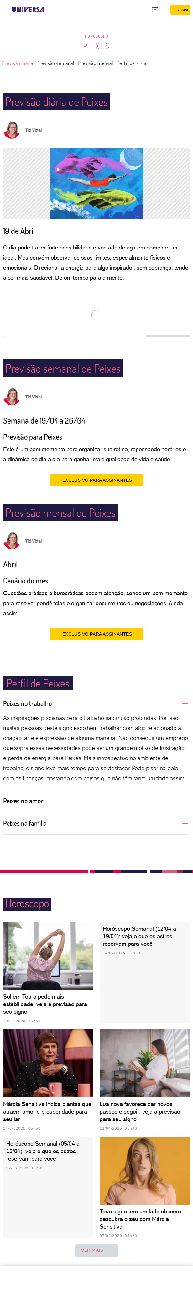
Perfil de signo (132, 63)
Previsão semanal (55, 63)
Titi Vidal (33, 130)
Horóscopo (96, 36)
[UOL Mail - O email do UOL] (155, 10)
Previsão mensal (95, 63)
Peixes (96, 46)
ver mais (96, 1250)
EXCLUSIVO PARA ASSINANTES (97, 480)
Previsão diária (17, 63)
